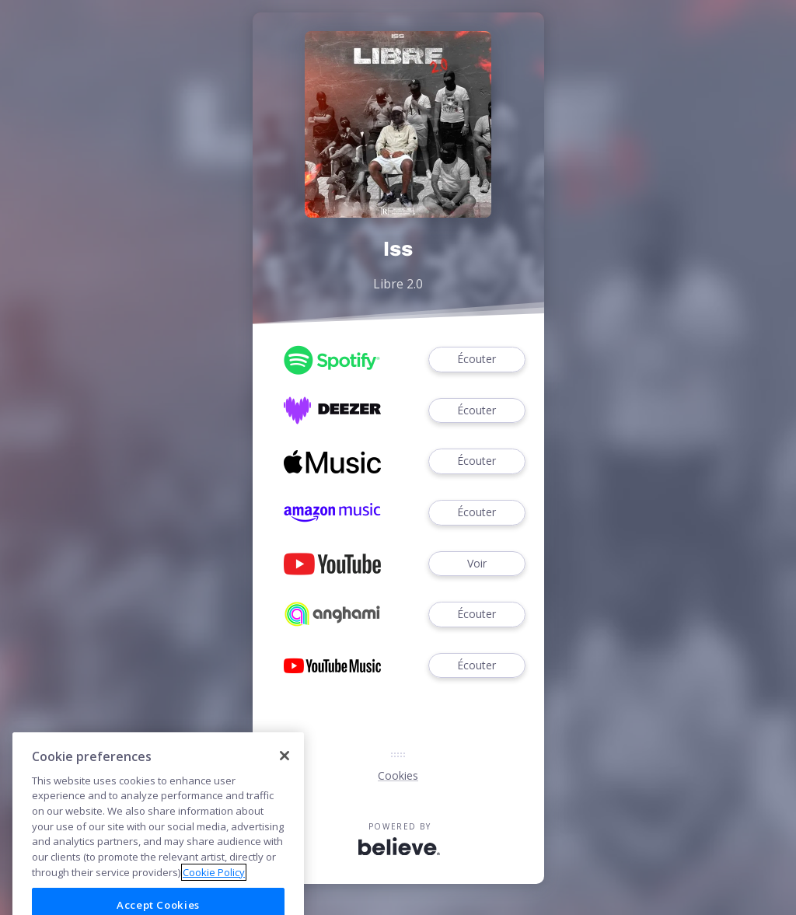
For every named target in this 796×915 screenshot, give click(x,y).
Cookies (398, 775)
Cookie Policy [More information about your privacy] (214, 889)
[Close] (284, 773)
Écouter (476, 359)
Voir (476, 564)
